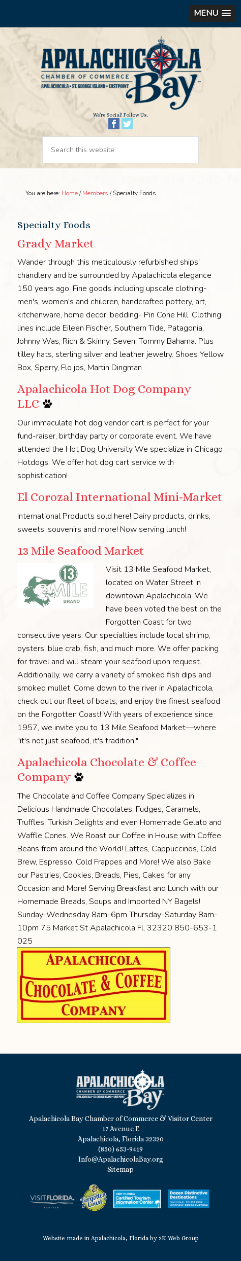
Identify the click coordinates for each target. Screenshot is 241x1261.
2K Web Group (179, 1238)
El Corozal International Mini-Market (119, 497)
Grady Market (55, 243)
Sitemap (120, 1169)
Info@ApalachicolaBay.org (120, 1159)
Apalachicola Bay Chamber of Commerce (120, 73)
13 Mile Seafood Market (80, 551)
